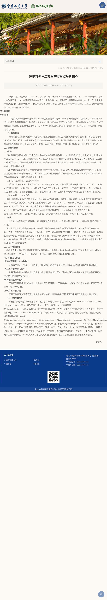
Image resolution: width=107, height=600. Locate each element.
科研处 (36, 364)
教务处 (36, 360)
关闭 (99, 342)
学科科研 (77, 68)
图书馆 (7, 364)
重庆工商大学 (10, 360)
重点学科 (94, 68)
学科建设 (86, 68)
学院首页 (68, 68)
